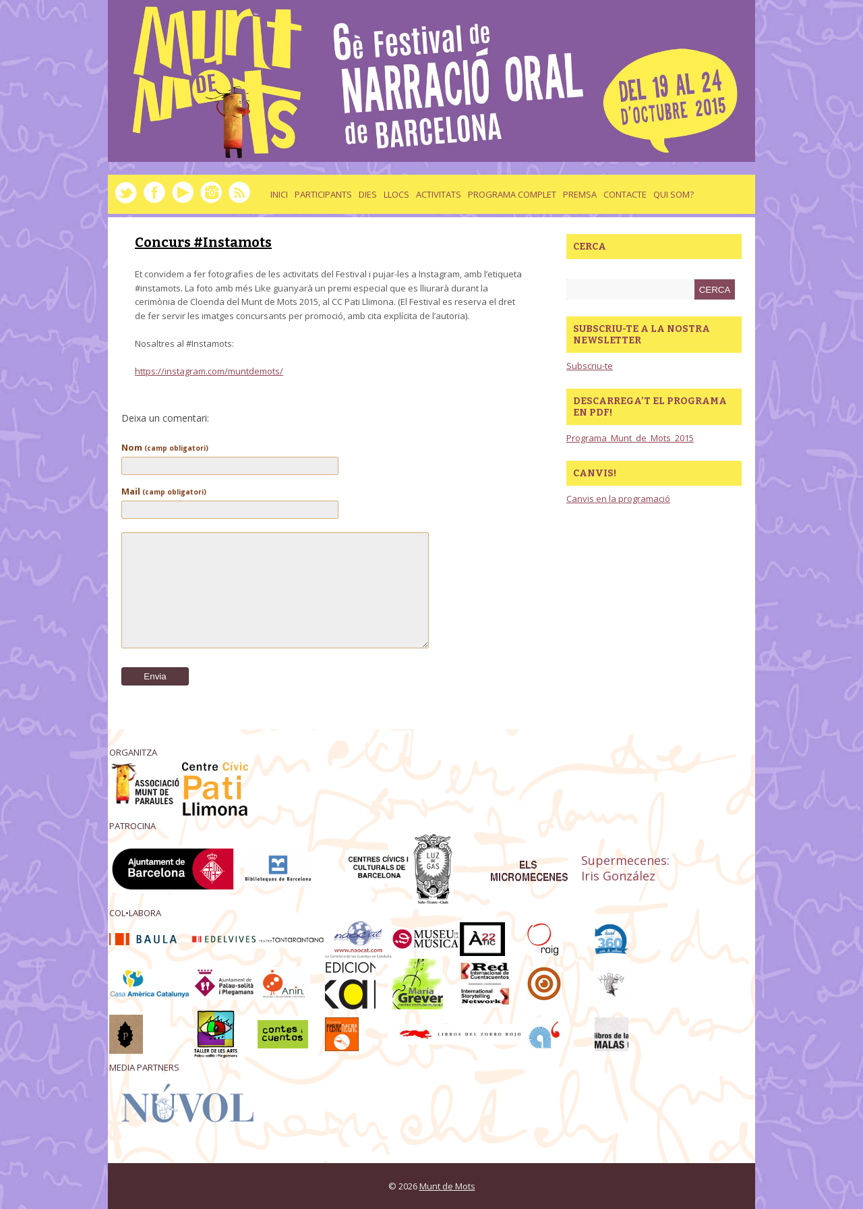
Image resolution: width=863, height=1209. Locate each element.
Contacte (625, 194)
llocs (396, 194)
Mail (163, 491)
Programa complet (512, 194)
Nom (164, 447)
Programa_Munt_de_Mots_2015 (630, 438)
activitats (438, 194)
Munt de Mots (447, 1186)
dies (368, 194)
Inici (279, 194)
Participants (323, 194)
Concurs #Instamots (203, 242)
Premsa (580, 194)
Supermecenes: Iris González (625, 868)
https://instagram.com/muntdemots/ (209, 371)
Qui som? (673, 194)
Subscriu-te (589, 366)
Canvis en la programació (618, 499)
